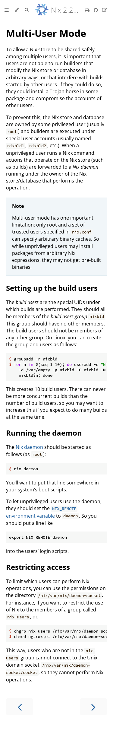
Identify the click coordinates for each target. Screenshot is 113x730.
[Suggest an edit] (104, 10)
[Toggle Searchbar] (26, 9)
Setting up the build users (52, 288)
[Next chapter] (93, 706)
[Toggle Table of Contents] (7, 9)
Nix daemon (29, 447)
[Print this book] (87, 10)
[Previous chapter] (19, 706)
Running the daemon (44, 433)
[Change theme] (17, 9)
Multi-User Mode (46, 33)
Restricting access (38, 567)
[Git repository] (96, 10)
